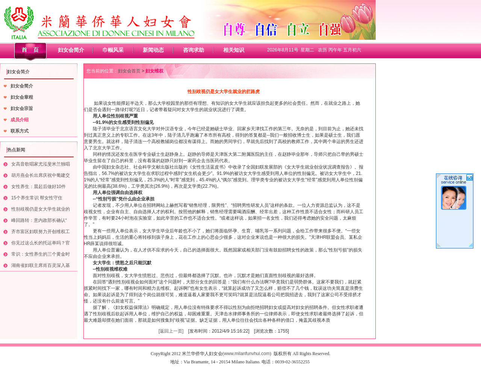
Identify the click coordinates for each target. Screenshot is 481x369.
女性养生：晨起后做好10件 (38, 186)
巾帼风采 (113, 50)
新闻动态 (153, 50)
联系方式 (20, 131)
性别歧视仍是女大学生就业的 (40, 209)
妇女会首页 (129, 71)
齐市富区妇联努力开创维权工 (40, 231)
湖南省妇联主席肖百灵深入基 (40, 265)
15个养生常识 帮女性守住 (37, 197)
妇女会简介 (71, 50)
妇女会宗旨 (22, 108)
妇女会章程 (22, 97)
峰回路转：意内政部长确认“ (39, 220)
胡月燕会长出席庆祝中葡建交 (40, 175)
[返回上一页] (171, 331)
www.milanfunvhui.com (247, 353)
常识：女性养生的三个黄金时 (40, 254)
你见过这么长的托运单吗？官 (40, 242)
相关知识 (233, 50)
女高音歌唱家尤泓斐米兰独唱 (40, 164)
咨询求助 (193, 50)
